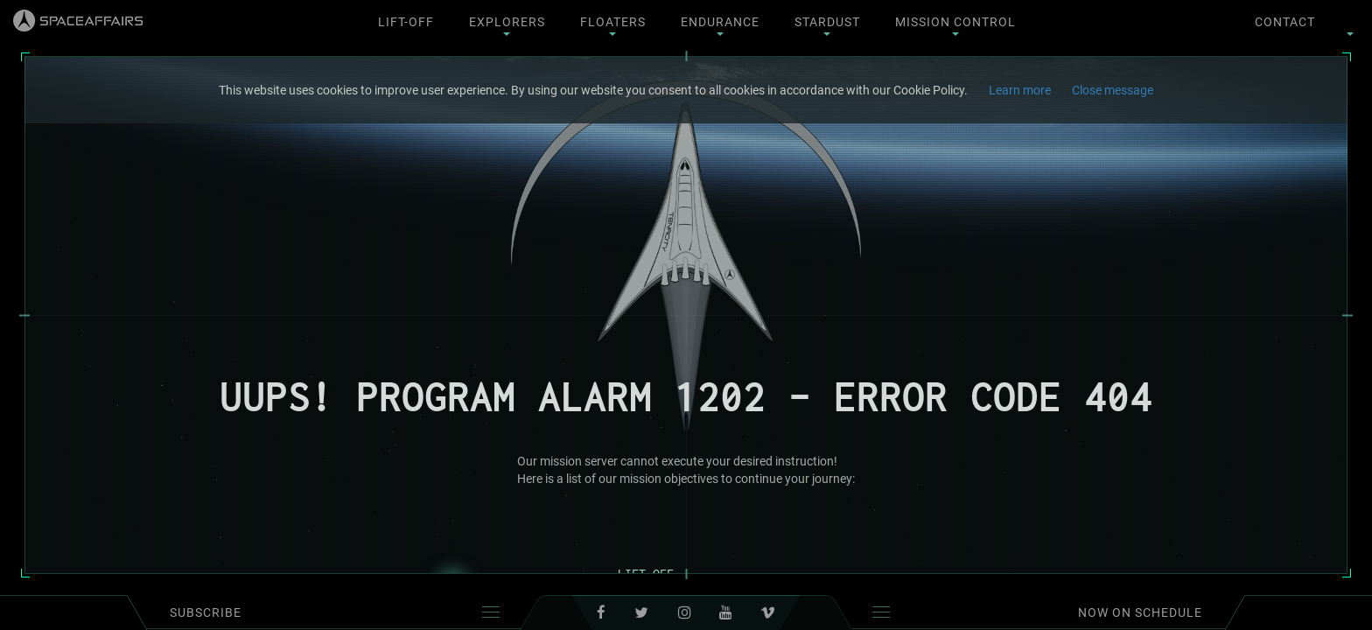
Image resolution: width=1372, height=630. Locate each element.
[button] (1350, 22)
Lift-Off (406, 22)
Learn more (1020, 90)
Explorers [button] (507, 25)
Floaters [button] (613, 25)
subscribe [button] (335, 613)
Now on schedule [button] (1037, 613)
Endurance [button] (720, 25)
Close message (1112, 90)
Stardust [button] (827, 25)
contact (1285, 22)
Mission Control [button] (955, 25)
